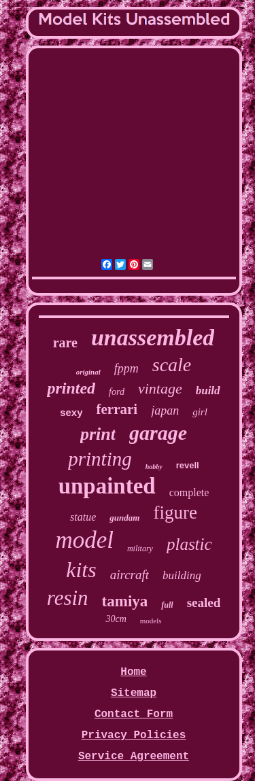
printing (99, 459)
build (208, 390)
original (88, 372)
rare (65, 342)
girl (199, 411)
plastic (189, 544)
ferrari (117, 409)
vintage (160, 388)
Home (133, 672)
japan (165, 410)
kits (81, 569)
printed (71, 388)
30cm (115, 619)
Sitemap (133, 693)
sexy (71, 412)
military (140, 548)
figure (175, 512)
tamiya (125, 601)
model (84, 540)
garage (158, 432)
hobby (154, 466)
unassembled (152, 337)
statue (83, 517)
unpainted (107, 486)
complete (189, 492)
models (151, 621)
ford (116, 392)
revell (187, 465)
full (167, 605)
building (182, 575)
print (98, 434)
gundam (124, 518)
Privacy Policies (134, 735)
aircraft (129, 575)
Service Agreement (133, 756)
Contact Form (134, 714)
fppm (126, 368)
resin (67, 598)
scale (172, 364)
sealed (204, 602)
